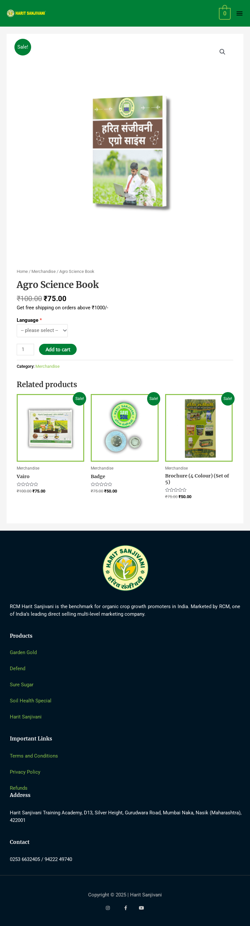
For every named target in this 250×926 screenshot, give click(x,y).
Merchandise (43, 271)
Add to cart (58, 349)
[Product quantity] (25, 349)
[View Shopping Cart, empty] (224, 13)
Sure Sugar (21, 685)
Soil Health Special (30, 701)
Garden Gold (23, 652)
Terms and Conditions (34, 756)
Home (22, 271)
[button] (222, 52)
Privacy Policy (25, 772)
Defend (17, 669)
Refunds (19, 788)
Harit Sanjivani (26, 717)
